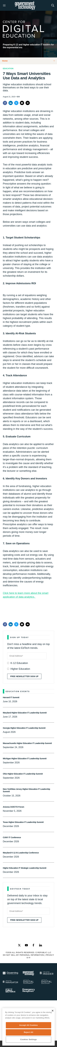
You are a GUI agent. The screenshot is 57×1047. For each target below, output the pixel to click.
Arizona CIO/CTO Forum (13, 807)
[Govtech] (28, 973)
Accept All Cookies (28, 1025)
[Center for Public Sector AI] (10, 990)
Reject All (28, 1032)
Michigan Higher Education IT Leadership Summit (25, 758)
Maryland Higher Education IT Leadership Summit (25, 713)
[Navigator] (10, 982)
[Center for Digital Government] (28, 982)
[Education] (46, 982)
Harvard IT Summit (11, 697)
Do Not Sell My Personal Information (23, 955)
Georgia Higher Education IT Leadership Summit (24, 728)
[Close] (52, 1010)
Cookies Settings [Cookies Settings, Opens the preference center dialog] (28, 1039)
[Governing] (10, 973)
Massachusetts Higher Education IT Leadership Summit (27, 743)
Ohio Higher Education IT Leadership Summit (23, 774)
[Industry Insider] (46, 973)
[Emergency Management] (28, 990)
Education (8, 69)
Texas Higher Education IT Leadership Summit (23, 822)
